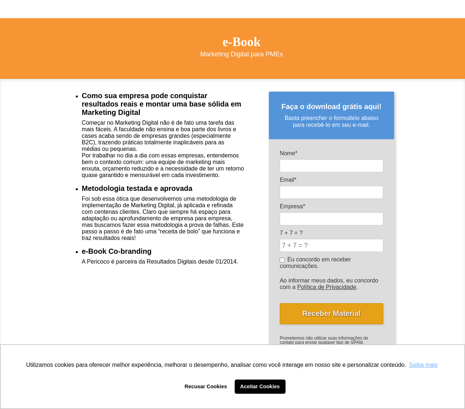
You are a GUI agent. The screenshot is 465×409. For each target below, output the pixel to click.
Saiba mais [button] (423, 365)
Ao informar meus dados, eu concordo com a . (329, 283)
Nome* (289, 153)
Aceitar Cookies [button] (260, 386)
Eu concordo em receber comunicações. (315, 262)
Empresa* (292, 206)
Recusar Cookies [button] (206, 386)
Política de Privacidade (326, 287)
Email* (288, 180)
